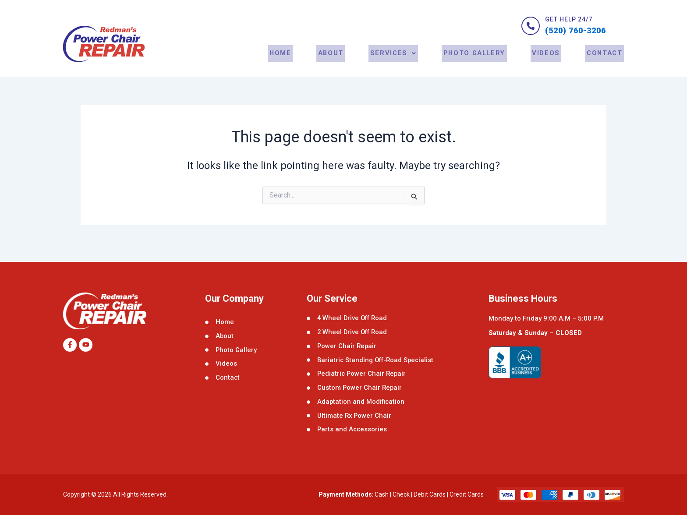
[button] (395, 62)
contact (604, 63)
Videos (547, 63)
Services (395, 63)
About (333, 63)
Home (284, 63)
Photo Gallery (476, 63)
